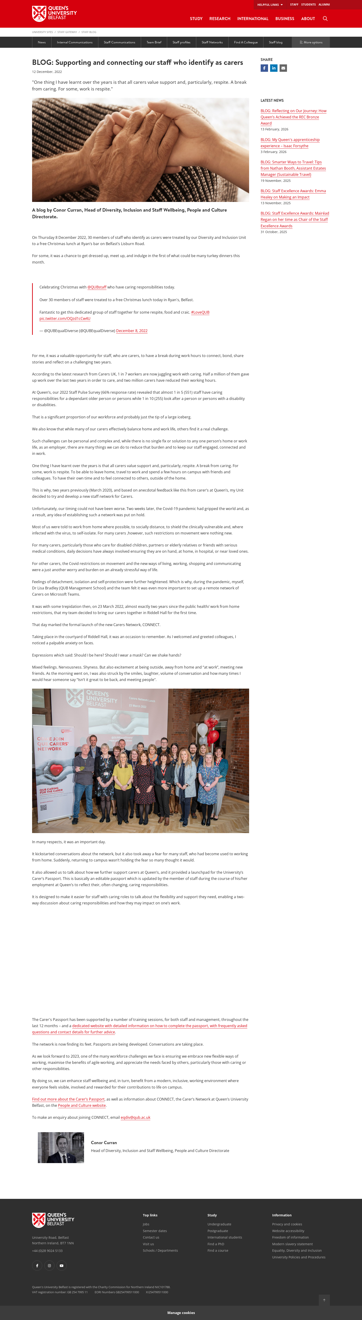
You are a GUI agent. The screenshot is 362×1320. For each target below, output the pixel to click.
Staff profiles (181, 42)
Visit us (148, 1244)
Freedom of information (290, 1237)
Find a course (218, 1250)
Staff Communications (119, 42)
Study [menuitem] (196, 18)
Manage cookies (181, 1313)
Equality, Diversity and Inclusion (297, 1250)
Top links (150, 1215)
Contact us (151, 1237)
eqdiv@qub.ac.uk (135, 1117)
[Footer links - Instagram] (49, 1265)
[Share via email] (283, 68)
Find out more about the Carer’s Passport (68, 1099)
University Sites (42, 32)
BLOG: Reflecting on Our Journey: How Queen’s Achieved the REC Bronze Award (293, 117)
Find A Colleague (246, 42)
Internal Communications (75, 42)
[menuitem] (325, 18)
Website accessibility (288, 1231)
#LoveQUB (200, 312)
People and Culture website (82, 1105)
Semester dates (155, 1231)
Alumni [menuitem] (324, 4)
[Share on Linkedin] (274, 68)
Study (212, 1215)
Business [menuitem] (284, 18)
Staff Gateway (67, 32)
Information (282, 1215)
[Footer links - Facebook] (37, 1265)
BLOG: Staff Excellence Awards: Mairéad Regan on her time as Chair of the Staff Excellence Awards (295, 219)
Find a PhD (216, 1244)
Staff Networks (212, 42)
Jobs (146, 1224)
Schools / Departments (160, 1250)
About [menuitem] (308, 18)
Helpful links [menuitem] (268, 5)
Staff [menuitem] (294, 4)
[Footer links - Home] (53, 1220)
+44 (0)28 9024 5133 (47, 1250)
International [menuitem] (252, 18)
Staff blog (88, 32)
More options (311, 42)
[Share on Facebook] (264, 68)
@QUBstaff (96, 287)
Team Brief (154, 42)
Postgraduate (218, 1231)
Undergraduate (219, 1224)
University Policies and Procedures (299, 1257)
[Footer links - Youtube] (62, 1265)
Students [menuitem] (308, 4)
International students (225, 1237)
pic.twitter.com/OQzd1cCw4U (64, 318)
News (42, 42)
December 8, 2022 (132, 330)
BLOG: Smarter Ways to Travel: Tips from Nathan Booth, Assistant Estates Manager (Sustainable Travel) (293, 168)
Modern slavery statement (292, 1244)
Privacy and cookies (287, 1224)
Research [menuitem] (219, 18)
